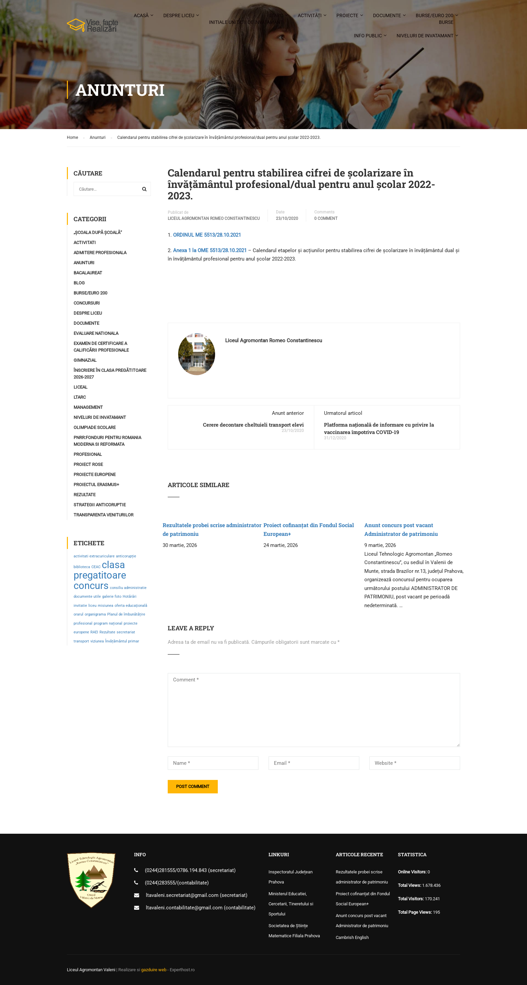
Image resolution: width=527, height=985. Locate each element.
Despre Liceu (88, 313)
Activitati (85, 242)
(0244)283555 (160, 883)
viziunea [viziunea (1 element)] (97, 641)
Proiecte (347, 15)
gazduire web (153, 969)
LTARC (246, 19)
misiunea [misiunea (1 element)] (105, 605)
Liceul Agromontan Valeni (91, 969)
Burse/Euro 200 (434, 19)
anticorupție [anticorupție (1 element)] (126, 556)
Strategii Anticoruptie (100, 504)
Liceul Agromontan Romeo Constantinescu (214, 218)
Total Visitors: (411, 898)
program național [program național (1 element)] (108, 623)
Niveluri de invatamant (425, 35)
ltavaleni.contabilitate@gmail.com (184, 908)
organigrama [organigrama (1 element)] (95, 614)
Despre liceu (178, 15)
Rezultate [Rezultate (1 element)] (107, 632)
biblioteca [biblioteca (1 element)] (82, 567)
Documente (387, 15)
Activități (310, 15)
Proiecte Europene (95, 474)
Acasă (141, 15)
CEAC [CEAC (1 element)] (95, 567)
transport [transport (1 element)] (81, 641)
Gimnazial (85, 360)
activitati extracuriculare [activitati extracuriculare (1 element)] (94, 556)
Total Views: (410, 885)
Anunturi (84, 262)
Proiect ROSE (88, 464)
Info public (368, 35)
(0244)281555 (160, 870)
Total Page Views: (415, 912)
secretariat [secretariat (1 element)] (126, 632)
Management (88, 407)
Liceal (80, 387)
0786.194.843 (192, 870)
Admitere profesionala (100, 252)
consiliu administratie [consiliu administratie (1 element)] (128, 588)
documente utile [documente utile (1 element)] (87, 596)
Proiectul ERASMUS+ (96, 484)
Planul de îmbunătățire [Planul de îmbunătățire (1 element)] (126, 614)
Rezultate (84, 494)
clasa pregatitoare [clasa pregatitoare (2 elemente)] (100, 570)
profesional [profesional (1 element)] (83, 623)
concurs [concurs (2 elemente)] (91, 585)
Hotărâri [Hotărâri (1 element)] (129, 596)
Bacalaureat (88, 272)
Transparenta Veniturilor (103, 514)
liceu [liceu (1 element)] (92, 605)
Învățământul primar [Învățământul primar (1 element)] (122, 641)
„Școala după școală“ (98, 232)
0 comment (325, 218)
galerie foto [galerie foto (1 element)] (111, 596)
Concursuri (87, 303)
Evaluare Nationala (96, 333)
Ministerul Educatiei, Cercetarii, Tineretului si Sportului (291, 903)
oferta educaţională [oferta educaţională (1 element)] (131, 605)
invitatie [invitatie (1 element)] (80, 605)
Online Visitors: (413, 871)
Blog (79, 282)
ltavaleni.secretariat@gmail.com (182, 895)
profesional (88, 454)
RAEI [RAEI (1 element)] (94, 632)
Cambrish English (352, 937)
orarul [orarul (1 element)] (78, 614)
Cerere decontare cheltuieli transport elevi (253, 424)
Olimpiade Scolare (95, 427)
